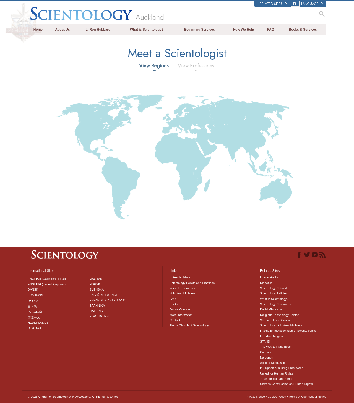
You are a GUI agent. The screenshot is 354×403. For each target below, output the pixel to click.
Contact (175, 320)
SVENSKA (96, 289)
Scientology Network (274, 288)
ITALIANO (96, 310)
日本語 (32, 306)
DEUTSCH (35, 328)
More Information (181, 315)
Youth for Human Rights (276, 378)
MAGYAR (95, 278)
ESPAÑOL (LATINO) (103, 294)
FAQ (270, 29)
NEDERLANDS (38, 322)
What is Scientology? (146, 29)
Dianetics (266, 283)
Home (38, 29)
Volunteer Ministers (183, 293)
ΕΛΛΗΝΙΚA (97, 305)
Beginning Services (199, 29)
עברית (33, 301)
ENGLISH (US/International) (47, 278)
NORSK (94, 284)
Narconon (266, 357)
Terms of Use (298, 396)
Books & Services (303, 29)
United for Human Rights (276, 373)
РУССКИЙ (35, 312)
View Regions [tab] (154, 65)
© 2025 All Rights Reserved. (73, 396)
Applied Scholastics (273, 362)
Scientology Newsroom (275, 304)
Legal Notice (317, 396)
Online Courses (180, 309)
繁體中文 (34, 317)
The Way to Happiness (275, 346)
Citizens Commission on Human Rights (286, 384)
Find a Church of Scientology (189, 325)
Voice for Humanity (182, 288)
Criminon (266, 352)
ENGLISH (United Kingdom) (47, 284)
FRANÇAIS (35, 294)
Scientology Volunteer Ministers (281, 325)
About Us (62, 29)
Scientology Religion (274, 293)
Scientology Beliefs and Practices (192, 283)
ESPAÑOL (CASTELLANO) (107, 300)
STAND (265, 341)
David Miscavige (271, 309)
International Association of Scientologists (288, 330)
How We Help (243, 29)
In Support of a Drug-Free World (281, 368)
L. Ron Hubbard (97, 29)
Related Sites (273, 3)
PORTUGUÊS (98, 316)
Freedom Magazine (273, 336)
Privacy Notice (255, 396)
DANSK (33, 289)
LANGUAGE (307, 3)
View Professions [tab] (196, 65)
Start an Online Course (275, 320)
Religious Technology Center (279, 315)
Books (174, 304)
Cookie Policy (277, 396)
